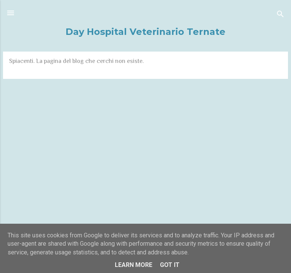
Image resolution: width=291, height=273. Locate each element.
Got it (170, 264)
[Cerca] (280, 15)
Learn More (133, 264)
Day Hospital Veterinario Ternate (145, 31)
